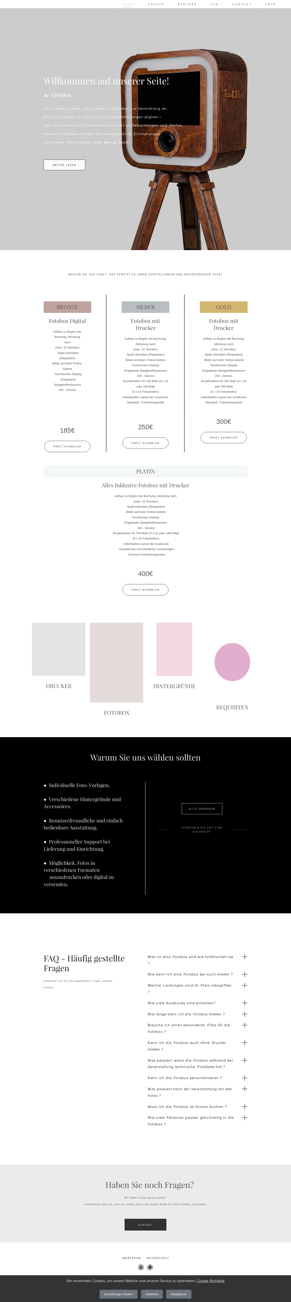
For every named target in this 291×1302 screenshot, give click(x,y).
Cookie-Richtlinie (211, 1281)
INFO (271, 4)
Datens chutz (158, 1258)
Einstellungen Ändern (118, 1294)
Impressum (131, 1258)
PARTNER (187, 4)
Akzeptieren (179, 1294)
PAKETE (156, 4)
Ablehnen (152, 1294)
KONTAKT (242, 4)
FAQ (215, 4)
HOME (129, 4)
